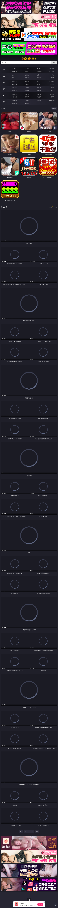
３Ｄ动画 (51, 75)
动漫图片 (51, 88)
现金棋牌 (39, 71)
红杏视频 (14, 103)
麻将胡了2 (14, 71)
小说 (4, 95)
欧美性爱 (51, 81)
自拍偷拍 (27, 75)
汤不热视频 (52, 100)
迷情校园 (14, 97)
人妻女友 (39, 94)
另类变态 (51, 84)
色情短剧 (27, 103)
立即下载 (40, 904)
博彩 (4, 70)
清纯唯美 (27, 90)
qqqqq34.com (29, 58)
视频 (4, 76)
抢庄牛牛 (51, 71)
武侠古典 (51, 94)
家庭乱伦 (27, 94)
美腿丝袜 (14, 90)
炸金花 (27, 71)
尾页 (37, 831)
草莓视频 (39, 100)
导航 (4, 102)
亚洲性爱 (14, 81)
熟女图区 (39, 90)
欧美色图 (39, 88)
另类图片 (51, 90)
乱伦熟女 (39, 84)
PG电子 (14, 68)
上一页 (26, 831)
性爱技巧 (51, 97)
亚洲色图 (27, 88)
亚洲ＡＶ (14, 75)
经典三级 (27, 84)
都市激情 (14, 94)
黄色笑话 (39, 97)
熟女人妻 (14, 77)
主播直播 (39, 77)
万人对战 (39, 68)
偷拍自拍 (27, 81)
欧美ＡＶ (39, 75)
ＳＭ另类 (51, 77)
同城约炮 (14, 100)
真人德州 (27, 68)
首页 (21, 831)
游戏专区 (51, 68)
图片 (4, 89)
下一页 (31, 831)
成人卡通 (39, 81)
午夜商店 (27, 100)
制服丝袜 (14, 84)
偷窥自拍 (14, 88)
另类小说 (27, 97)
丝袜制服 (27, 77)
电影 (4, 82)
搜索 (54, 62)
